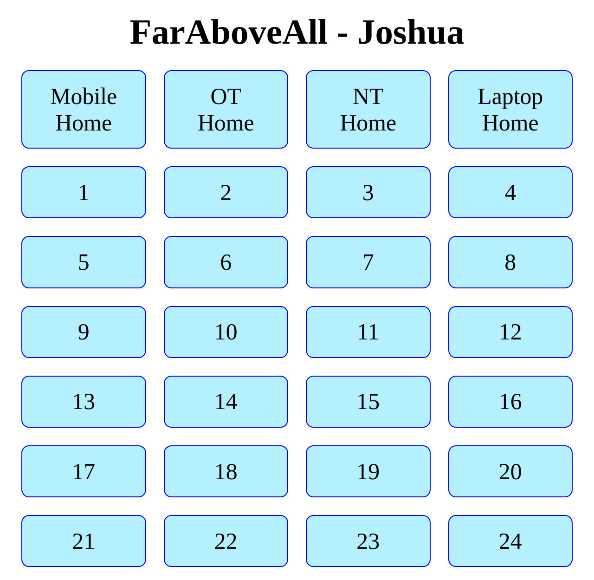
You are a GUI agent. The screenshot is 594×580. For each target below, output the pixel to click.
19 (368, 471)
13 (83, 401)
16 (510, 401)
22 (225, 541)
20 (510, 471)
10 (225, 332)
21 (83, 541)
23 (368, 541)
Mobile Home (83, 110)
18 (225, 471)
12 (510, 332)
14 (225, 401)
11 (368, 332)
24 (510, 541)
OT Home (226, 110)
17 (83, 471)
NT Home (368, 110)
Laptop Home (510, 110)
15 (368, 401)
